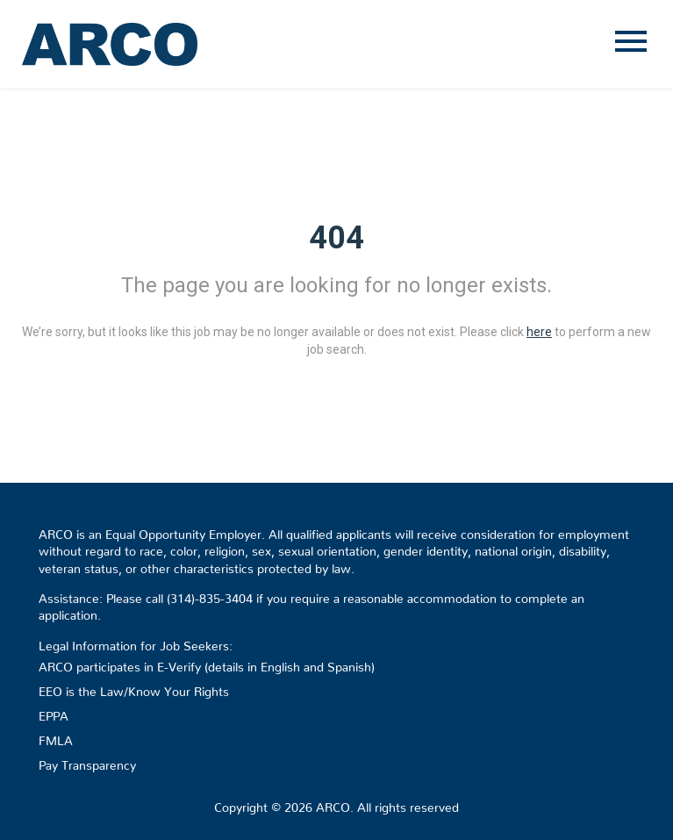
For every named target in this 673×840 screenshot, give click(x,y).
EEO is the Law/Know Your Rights (134, 688)
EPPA (53, 712)
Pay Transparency (87, 761)
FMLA (56, 737)
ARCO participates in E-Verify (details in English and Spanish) (207, 663)
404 (336, 237)
